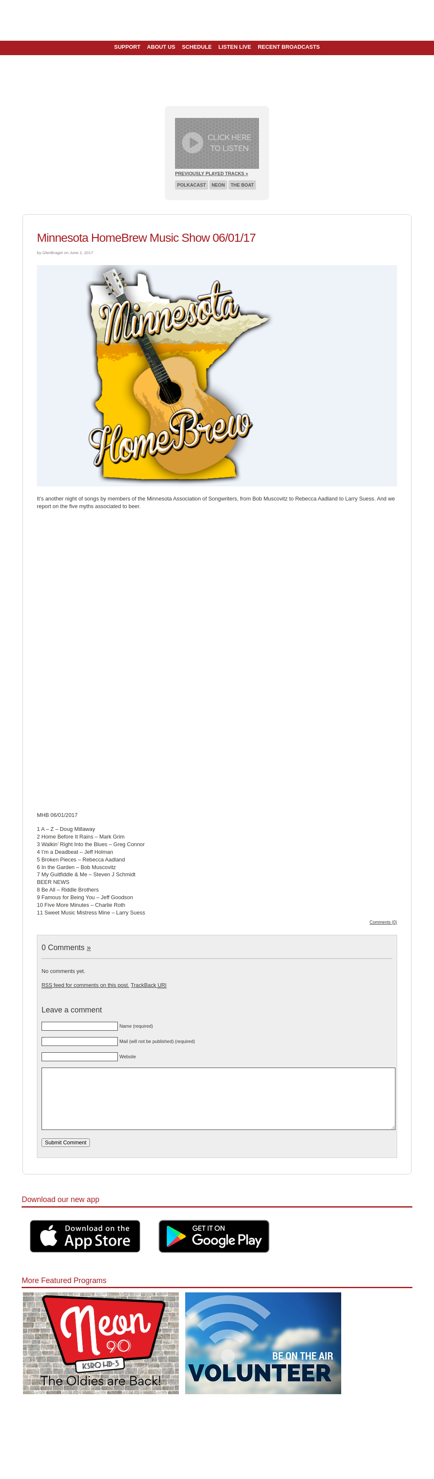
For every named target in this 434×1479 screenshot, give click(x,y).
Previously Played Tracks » (211, 173)
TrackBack (148, 985)
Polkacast (191, 184)
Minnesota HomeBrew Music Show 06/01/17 (146, 237)
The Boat (242, 184)
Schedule (196, 47)
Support (127, 47)
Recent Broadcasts (289, 47)
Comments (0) (383, 922)
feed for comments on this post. (85, 985)
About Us (161, 47)
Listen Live (234, 47)
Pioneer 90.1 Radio (217, 20)
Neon (218, 184)
